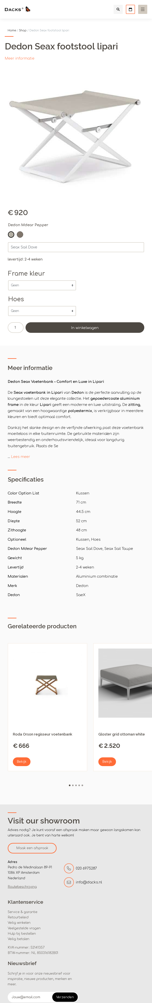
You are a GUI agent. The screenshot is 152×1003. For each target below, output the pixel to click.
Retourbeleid (18, 917)
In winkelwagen (85, 328)
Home (12, 30)
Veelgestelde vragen (24, 928)
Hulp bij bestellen (22, 933)
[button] (11, 234)
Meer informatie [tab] (30, 367)
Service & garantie (22, 912)
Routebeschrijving (22, 887)
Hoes (16, 299)
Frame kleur (26, 273)
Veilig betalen (18, 939)
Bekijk (22, 762)
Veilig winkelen (19, 923)
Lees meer (20, 457)
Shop (23, 30)
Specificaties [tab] (26, 479)
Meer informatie (19, 58)
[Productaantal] (16, 327)
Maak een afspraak (32, 848)
